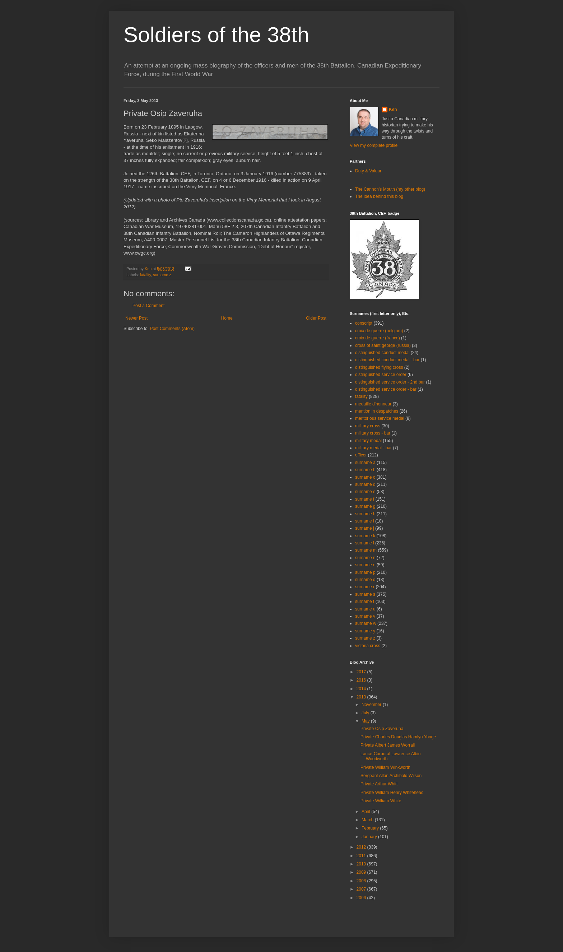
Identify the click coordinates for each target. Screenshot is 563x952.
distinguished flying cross (379, 367)
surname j (364, 528)
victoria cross (367, 645)
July (366, 712)
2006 (362, 897)
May (366, 721)
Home (227, 318)
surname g (365, 506)
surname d (365, 484)
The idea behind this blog (379, 196)
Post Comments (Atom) (172, 328)
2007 (362, 889)
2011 (362, 855)
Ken (149, 268)
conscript (363, 323)
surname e (365, 491)
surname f (364, 499)
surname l (364, 542)
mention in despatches (376, 411)
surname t (364, 601)
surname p (365, 572)
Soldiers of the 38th (216, 35)
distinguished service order (380, 374)
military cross (367, 425)
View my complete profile (373, 145)
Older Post (316, 318)
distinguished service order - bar (386, 389)
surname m (366, 550)
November (372, 704)
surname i (364, 521)
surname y (365, 630)
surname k (365, 535)
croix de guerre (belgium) (379, 330)
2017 (362, 671)
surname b (365, 469)
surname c (365, 477)
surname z (162, 275)
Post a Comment (148, 305)
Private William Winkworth (385, 767)
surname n (365, 557)
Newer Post (136, 318)
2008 (362, 880)
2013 (362, 697)
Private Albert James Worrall (387, 745)
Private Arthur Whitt (378, 783)
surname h (365, 513)
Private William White (380, 800)
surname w (365, 623)
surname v (365, 616)
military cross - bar (372, 433)
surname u (365, 609)
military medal (368, 440)
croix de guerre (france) (377, 337)
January (370, 836)
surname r (364, 586)
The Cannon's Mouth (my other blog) (390, 189)
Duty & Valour (368, 170)
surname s (365, 594)
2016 (362, 680)
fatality (145, 275)
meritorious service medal (379, 418)
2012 (362, 847)
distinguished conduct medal (382, 352)
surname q (365, 579)
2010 (362, 864)
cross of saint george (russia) (383, 345)
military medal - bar (373, 447)
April (366, 811)
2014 (362, 688)
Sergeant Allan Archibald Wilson (391, 775)
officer (361, 455)
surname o (365, 564)
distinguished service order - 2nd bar (390, 382)
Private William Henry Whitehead (391, 792)
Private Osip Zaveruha (381, 728)
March (368, 819)
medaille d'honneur (373, 404)
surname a (365, 462)
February (371, 828)
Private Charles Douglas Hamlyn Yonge (398, 736)
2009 (362, 872)
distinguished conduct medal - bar (387, 359)
